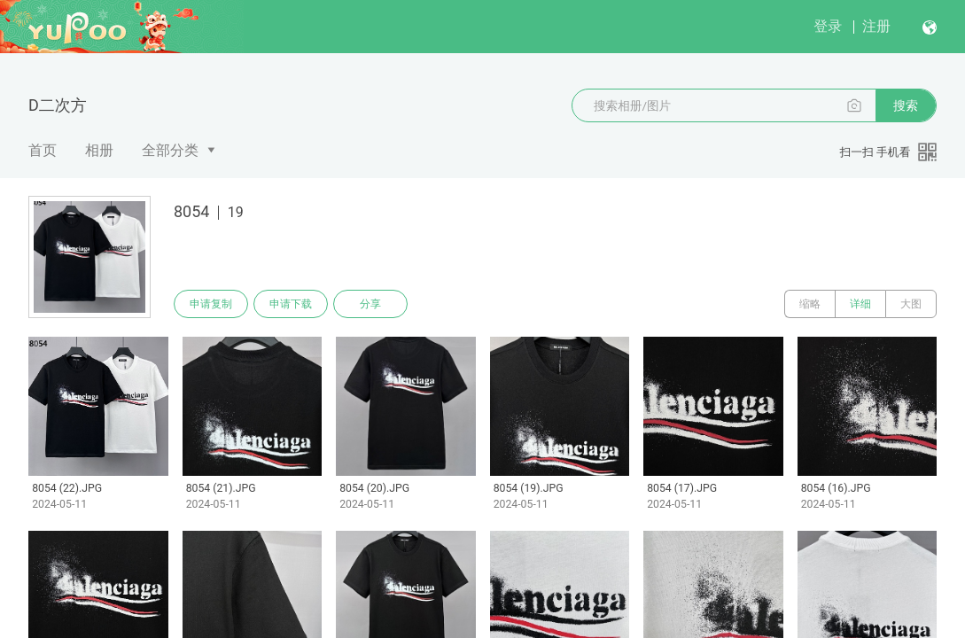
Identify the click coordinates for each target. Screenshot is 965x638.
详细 (860, 304)
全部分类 (170, 150)
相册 (99, 150)
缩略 (810, 304)
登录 (827, 26)
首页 (42, 150)
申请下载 (290, 304)
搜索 (905, 105)
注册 (876, 26)
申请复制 (211, 304)
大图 (911, 304)
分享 (370, 304)
